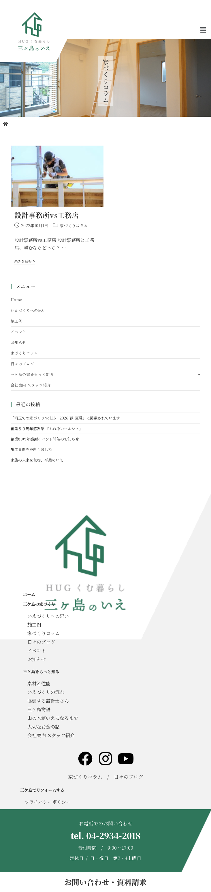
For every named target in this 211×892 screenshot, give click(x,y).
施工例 (16, 321)
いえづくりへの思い (28, 310)
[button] (203, 30)
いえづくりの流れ (45, 692)
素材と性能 (38, 683)
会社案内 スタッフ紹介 (31, 385)
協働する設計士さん (48, 700)
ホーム (29, 594)
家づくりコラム (74, 225)
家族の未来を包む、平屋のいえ (37, 460)
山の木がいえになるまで (52, 718)
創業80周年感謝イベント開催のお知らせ (45, 439)
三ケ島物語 (38, 709)
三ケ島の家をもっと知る (106, 374)
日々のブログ (22, 363)
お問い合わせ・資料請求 (105, 882)
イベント (18, 331)
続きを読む (24, 261)
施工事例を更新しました (31, 449)
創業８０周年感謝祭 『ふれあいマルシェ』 (47, 428)
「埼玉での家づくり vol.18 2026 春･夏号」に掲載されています (65, 418)
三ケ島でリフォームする (42, 790)
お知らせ (18, 342)
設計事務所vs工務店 (46, 215)
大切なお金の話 (43, 726)
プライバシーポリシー (48, 802)
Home (16, 299)
